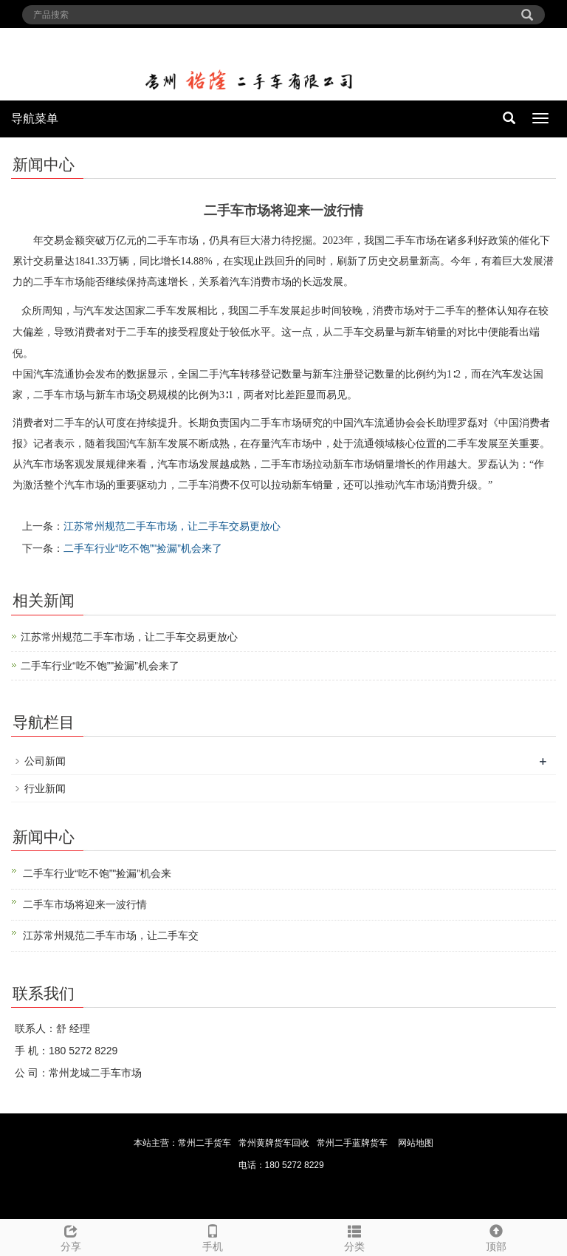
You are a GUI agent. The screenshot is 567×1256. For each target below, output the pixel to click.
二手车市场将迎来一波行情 (85, 904)
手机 (213, 1236)
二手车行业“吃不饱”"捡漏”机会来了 (142, 548)
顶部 (496, 1236)
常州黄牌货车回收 (273, 1143)
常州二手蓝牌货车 (352, 1143)
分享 (71, 1236)
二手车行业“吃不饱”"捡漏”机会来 (97, 873)
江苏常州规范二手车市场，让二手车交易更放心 (172, 526)
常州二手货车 (204, 1143)
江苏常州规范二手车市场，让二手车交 (111, 935)
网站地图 (415, 1143)
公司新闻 (45, 761)
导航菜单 (34, 118)
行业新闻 (45, 788)
